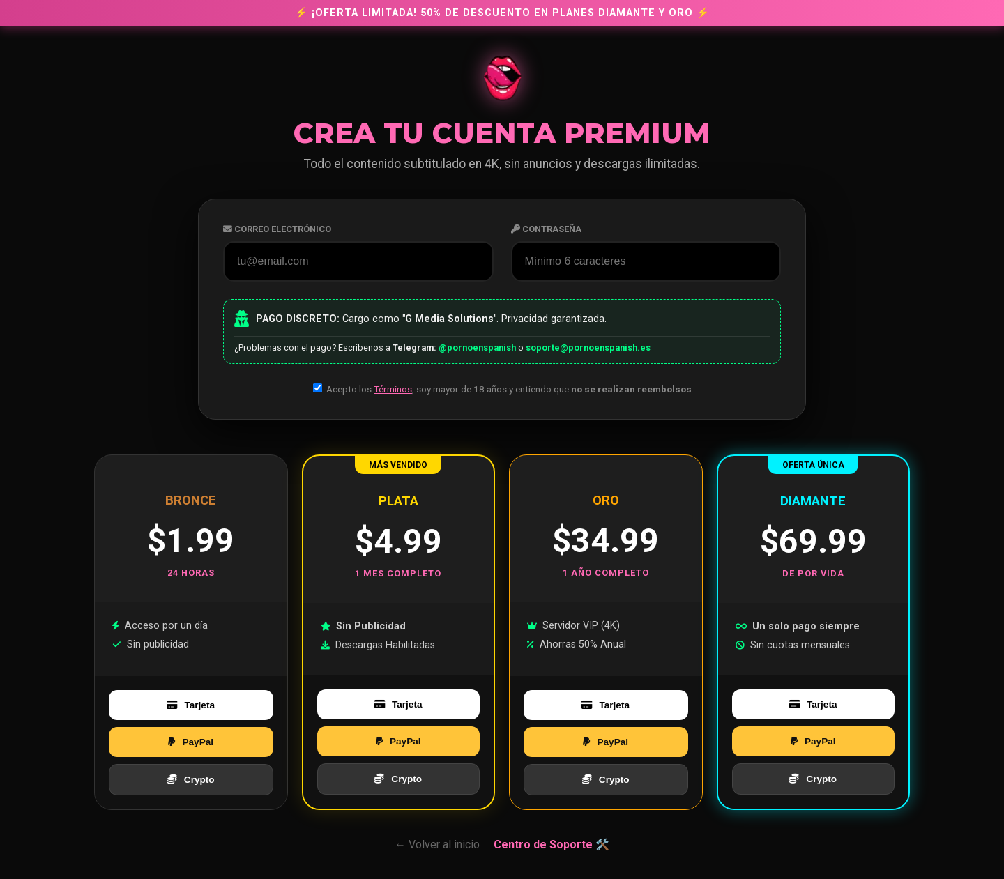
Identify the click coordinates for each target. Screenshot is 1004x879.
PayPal (190, 742)
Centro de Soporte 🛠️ (551, 844)
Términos (393, 389)
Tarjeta (191, 705)
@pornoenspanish (477, 347)
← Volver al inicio (437, 844)
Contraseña (546, 229)
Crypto (191, 779)
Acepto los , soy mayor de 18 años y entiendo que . (503, 389)
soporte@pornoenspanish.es (588, 347)
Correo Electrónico (277, 229)
